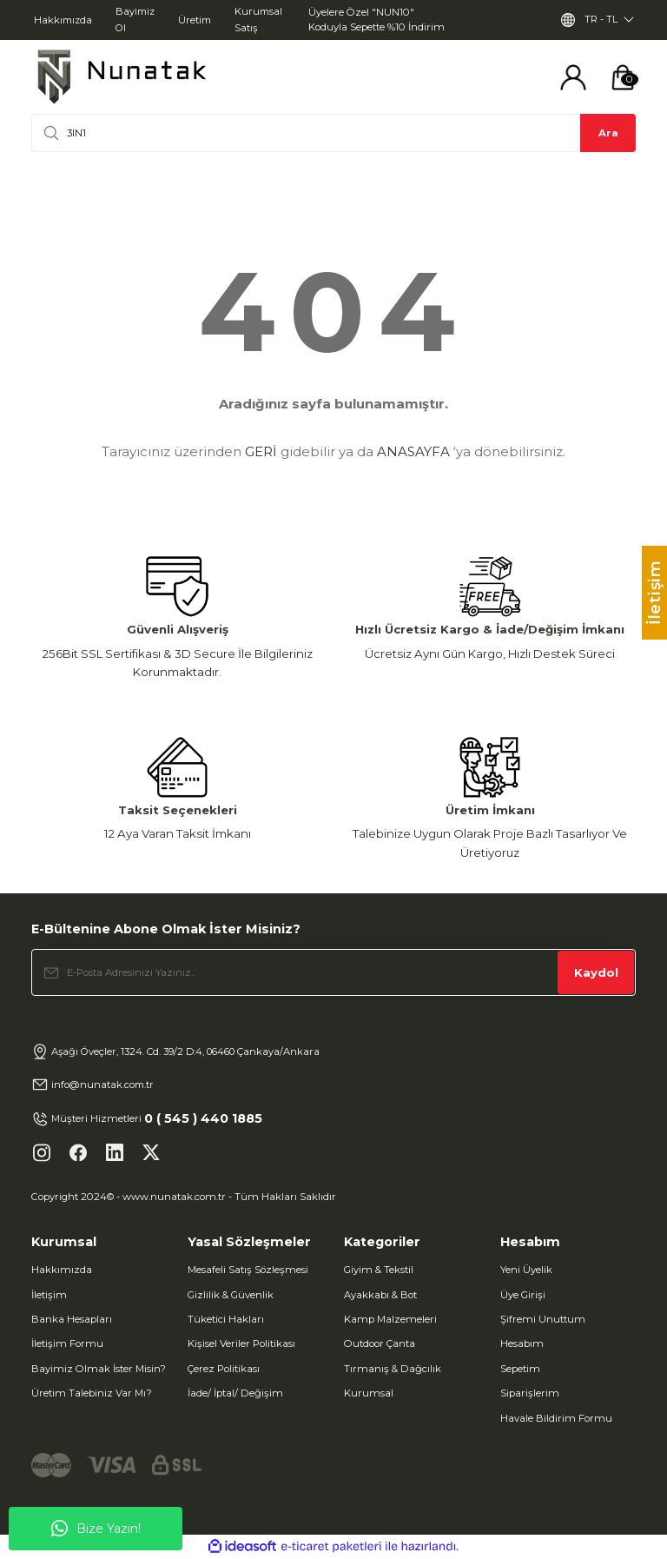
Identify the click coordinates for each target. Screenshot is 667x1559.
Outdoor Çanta (379, 1343)
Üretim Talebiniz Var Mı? (91, 1393)
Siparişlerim (529, 1393)
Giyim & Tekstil (378, 1270)
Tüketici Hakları (226, 1319)
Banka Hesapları (71, 1319)
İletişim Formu (67, 1343)
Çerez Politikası (224, 1369)
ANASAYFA (413, 451)
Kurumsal (368, 1393)
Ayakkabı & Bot (380, 1295)
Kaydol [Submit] (596, 972)
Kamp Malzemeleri (390, 1319)
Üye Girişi (522, 1295)
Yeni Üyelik (526, 1270)
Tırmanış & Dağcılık (392, 1369)
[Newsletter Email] (333, 972)
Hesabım (522, 1343)
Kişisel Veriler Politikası (241, 1343)
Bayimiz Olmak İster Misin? (98, 1369)
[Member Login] (573, 77)
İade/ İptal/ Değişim (235, 1393)
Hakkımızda (61, 1270)
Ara (608, 133)
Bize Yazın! (96, 1528)
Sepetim (520, 1369)
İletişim (49, 1295)
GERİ (261, 451)
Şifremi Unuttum (542, 1319)
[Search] (333, 133)
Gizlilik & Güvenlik (231, 1295)
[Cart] (623, 77)
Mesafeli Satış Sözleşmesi (248, 1270)
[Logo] (121, 77)
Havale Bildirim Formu (556, 1418)
